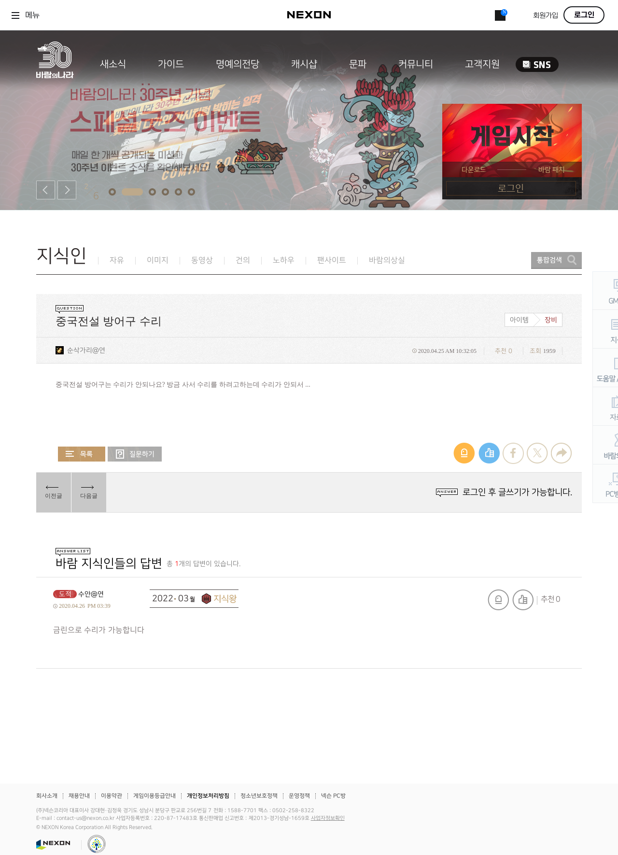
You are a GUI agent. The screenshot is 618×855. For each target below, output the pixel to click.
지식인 (61, 256)
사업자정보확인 (328, 818)
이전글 (53, 495)
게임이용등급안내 (154, 796)
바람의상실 (387, 260)
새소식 (113, 64)
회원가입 (545, 16)
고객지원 (482, 64)
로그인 (584, 15)
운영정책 (299, 796)
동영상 (202, 260)
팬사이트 (331, 260)
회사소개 (46, 796)
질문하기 (135, 454)
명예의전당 (237, 64)
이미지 (158, 260)
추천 (523, 599)
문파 (357, 64)
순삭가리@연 (86, 350)
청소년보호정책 (259, 796)
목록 (81, 454)
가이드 (171, 64)
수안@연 (91, 594)
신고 (498, 599)
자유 (117, 260)
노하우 (284, 260)
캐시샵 (304, 64)
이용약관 (111, 796)
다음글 (89, 495)
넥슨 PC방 (333, 796)
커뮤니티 (415, 64)
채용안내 (79, 796)
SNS (537, 64)
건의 (243, 260)
